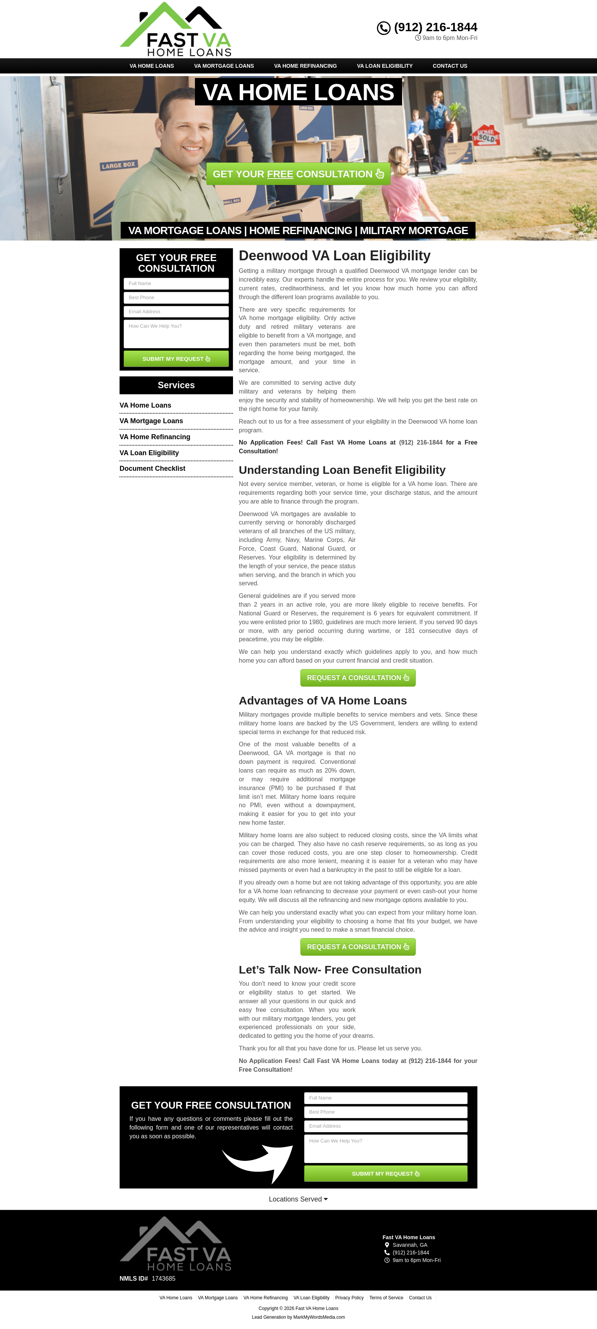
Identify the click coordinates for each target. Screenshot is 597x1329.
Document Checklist (152, 468)
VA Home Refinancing (305, 66)
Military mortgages (264, 714)
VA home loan (427, 484)
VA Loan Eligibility (385, 66)
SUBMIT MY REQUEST (176, 358)
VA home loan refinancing (289, 891)
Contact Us (450, 66)
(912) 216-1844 (427, 27)
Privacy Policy (349, 1297)
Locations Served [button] (298, 1199)
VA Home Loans (151, 66)
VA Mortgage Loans (224, 66)
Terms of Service (386, 1297)
